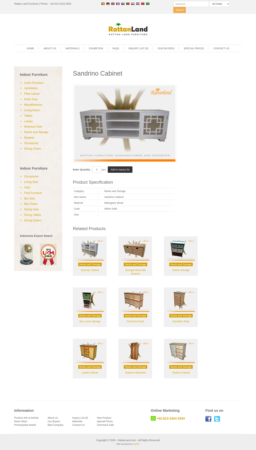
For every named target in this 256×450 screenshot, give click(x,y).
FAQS (115, 48)
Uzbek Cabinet (90, 372)
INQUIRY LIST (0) (138, 48)
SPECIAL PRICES (194, 48)
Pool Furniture (33, 192)
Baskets (29, 137)
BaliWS (136, 444)
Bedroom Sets (33, 126)
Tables (28, 115)
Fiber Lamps (32, 93)
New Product (104, 417)
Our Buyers (54, 421)
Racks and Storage (36, 132)
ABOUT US (50, 48)
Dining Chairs (32, 148)
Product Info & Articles (26, 417)
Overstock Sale (105, 424)
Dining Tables (32, 214)
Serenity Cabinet (90, 270)
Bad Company (55, 424)
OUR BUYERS (166, 48)
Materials (77, 421)
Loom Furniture (34, 82)
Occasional (31, 143)
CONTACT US (222, 48)
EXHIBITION (96, 48)
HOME (30, 48)
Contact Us (78, 424)
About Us (53, 417)
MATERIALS (72, 48)
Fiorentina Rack (135, 321)
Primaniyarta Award (25, 424)
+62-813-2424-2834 (171, 418)
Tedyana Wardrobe (135, 372)
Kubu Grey (31, 99)
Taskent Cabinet (181, 372)
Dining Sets (31, 209)
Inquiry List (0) (80, 417)
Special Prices (105, 421)
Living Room (32, 110)
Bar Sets (29, 198)
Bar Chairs (31, 203)
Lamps (28, 121)
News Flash (20, 421)
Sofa (27, 187)
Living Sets (31, 181)
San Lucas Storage (89, 321)
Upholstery (31, 88)
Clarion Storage (181, 270)
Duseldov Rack (181, 321)
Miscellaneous (33, 104)
